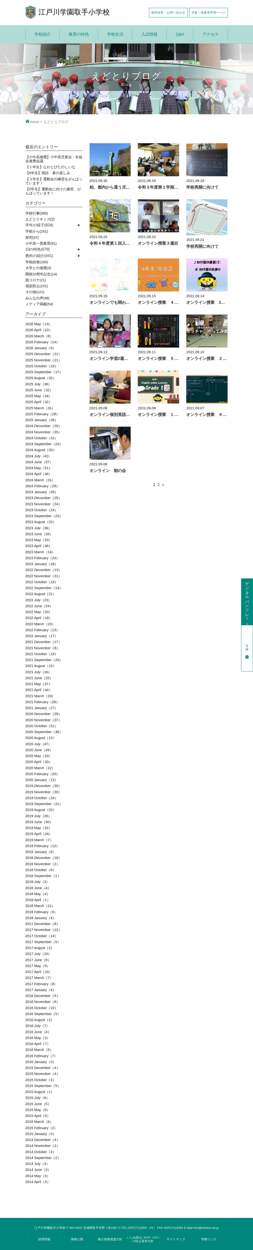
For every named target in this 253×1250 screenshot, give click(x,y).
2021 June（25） (39, 678)
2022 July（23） (38, 600)
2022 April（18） (38, 618)
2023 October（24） (41, 510)
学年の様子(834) (39, 225)
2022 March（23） (40, 624)
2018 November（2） (42, 864)
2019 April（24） (38, 834)
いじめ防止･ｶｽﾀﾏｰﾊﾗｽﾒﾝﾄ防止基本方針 (143, 1239)
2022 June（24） (39, 606)
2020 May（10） (38, 756)
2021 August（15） (40, 666)
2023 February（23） (42, 558)
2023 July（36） (38, 528)
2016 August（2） (39, 1020)
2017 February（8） (41, 984)
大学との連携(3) (38, 268)
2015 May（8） (37, 1110)
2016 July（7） (37, 1026)
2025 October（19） (41, 366)
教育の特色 (79, 34)
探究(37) (32, 237)
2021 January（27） (41, 708)
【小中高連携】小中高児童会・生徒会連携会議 (53, 159)
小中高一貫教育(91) (41, 243)
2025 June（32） (39, 390)
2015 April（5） (37, 1116)
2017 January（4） (40, 990)
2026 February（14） (42, 342)
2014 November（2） (42, 1146)
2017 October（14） (41, 936)
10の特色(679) (37, 249)
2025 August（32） (40, 378)
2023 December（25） (43, 498)
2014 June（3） (38, 1170)
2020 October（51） (41, 726)
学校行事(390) (36, 213)
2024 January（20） (41, 492)
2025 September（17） (44, 372)
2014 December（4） (42, 1140)
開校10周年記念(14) (41, 274)
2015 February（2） (41, 1128)
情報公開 (77, 1239)
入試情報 (149, 34)
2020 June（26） (39, 750)
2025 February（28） (42, 414)
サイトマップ (176, 1239)
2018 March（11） (40, 906)
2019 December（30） (43, 786)
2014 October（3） (40, 1152)
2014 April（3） (37, 1182)
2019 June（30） (39, 822)
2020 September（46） (44, 732)
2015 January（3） (40, 1134)
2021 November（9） (42, 648)
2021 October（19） (41, 654)
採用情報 (44, 1239)
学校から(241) (36, 231)
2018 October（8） (40, 870)
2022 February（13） (42, 630)
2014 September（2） (43, 1158)
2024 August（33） (40, 450)
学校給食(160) (36, 262)
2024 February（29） (42, 486)
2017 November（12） (43, 930)
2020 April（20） (38, 762)
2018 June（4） (38, 888)
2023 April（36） (38, 546)
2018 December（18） (43, 858)
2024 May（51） (38, 468)
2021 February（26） (42, 702)
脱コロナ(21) (35, 280)
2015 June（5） (38, 1104)
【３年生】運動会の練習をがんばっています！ (53, 181)
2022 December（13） (43, 570)
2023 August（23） (40, 522)
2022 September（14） (44, 588)
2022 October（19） (41, 582)
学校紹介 (42, 34)
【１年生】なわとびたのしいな (50, 167)
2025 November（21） (43, 360)
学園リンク (208, 1239)
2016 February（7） (41, 1056)
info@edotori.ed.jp (206, 1228)
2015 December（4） (42, 1068)
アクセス (210, 34)
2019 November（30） (43, 792)
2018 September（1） (43, 876)
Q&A (180, 34)
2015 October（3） (40, 1080)
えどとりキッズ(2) (40, 219)
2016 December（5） (42, 996)
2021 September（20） (44, 660)
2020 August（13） (40, 738)
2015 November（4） (42, 1074)
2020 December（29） (43, 714)
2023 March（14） (40, 552)
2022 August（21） (40, 594)
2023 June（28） (39, 534)
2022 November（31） (43, 576)
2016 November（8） (42, 1002)
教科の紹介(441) (39, 256)
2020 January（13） (41, 780)
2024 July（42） (38, 456)
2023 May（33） (38, 540)
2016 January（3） (40, 1062)
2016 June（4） (38, 1032)
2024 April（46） (38, 474)
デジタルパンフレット (247, 601)
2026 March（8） (39, 336)
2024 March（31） (40, 480)
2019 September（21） (44, 804)
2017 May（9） (37, 966)
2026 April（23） (38, 330)
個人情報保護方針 (110, 1239)
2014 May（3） (37, 1176)
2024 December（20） (43, 426)
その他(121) (34, 292)
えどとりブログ (55, 122)
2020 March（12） (40, 768)
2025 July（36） (38, 384)
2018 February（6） (41, 912)
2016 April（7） (37, 1044)
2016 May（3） (37, 1038)
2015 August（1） (39, 1092)
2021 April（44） (38, 690)
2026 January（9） (40, 348)
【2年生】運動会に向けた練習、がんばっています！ (53, 191)
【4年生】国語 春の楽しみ (47, 173)
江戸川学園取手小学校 (74, 12)
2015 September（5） (43, 1086)
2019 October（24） (41, 798)
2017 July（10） (38, 954)
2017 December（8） (42, 924)
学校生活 (115, 34)
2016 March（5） (39, 1050)
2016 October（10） (41, 1008)
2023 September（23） (44, 516)
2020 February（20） (42, 774)
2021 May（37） (38, 684)
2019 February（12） (42, 846)
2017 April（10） (38, 972)
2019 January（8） (40, 852)
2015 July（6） (37, 1098)
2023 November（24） (43, 504)
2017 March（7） (39, 978)
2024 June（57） (39, 462)
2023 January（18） (41, 564)
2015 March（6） (39, 1122)
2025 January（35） (41, 420)
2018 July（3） (37, 882)
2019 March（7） (39, 840)
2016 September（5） (43, 1014)
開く (78, 225)
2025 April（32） (38, 402)
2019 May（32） (38, 828)
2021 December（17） (43, 642)
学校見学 (247, 648)
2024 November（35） (43, 432)
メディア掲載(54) (39, 304)
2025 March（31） (40, 408)
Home (32, 121)
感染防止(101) (36, 286)
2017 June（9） (38, 960)
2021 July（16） (38, 672)
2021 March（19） (40, 696)
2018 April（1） (37, 900)
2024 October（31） (41, 438)
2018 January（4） (40, 918)
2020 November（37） (43, 720)
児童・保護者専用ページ (208, 12)
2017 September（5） (43, 942)
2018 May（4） (37, 894)
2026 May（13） (38, 324)
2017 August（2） (39, 948)
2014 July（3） (37, 1164)
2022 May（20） (38, 612)
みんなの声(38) (37, 298)
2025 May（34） (38, 396)
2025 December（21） (43, 354)
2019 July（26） (38, 816)
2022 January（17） (41, 636)
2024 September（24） (44, 444)
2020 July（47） (38, 744)
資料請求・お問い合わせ (168, 12)
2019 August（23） (40, 810)
